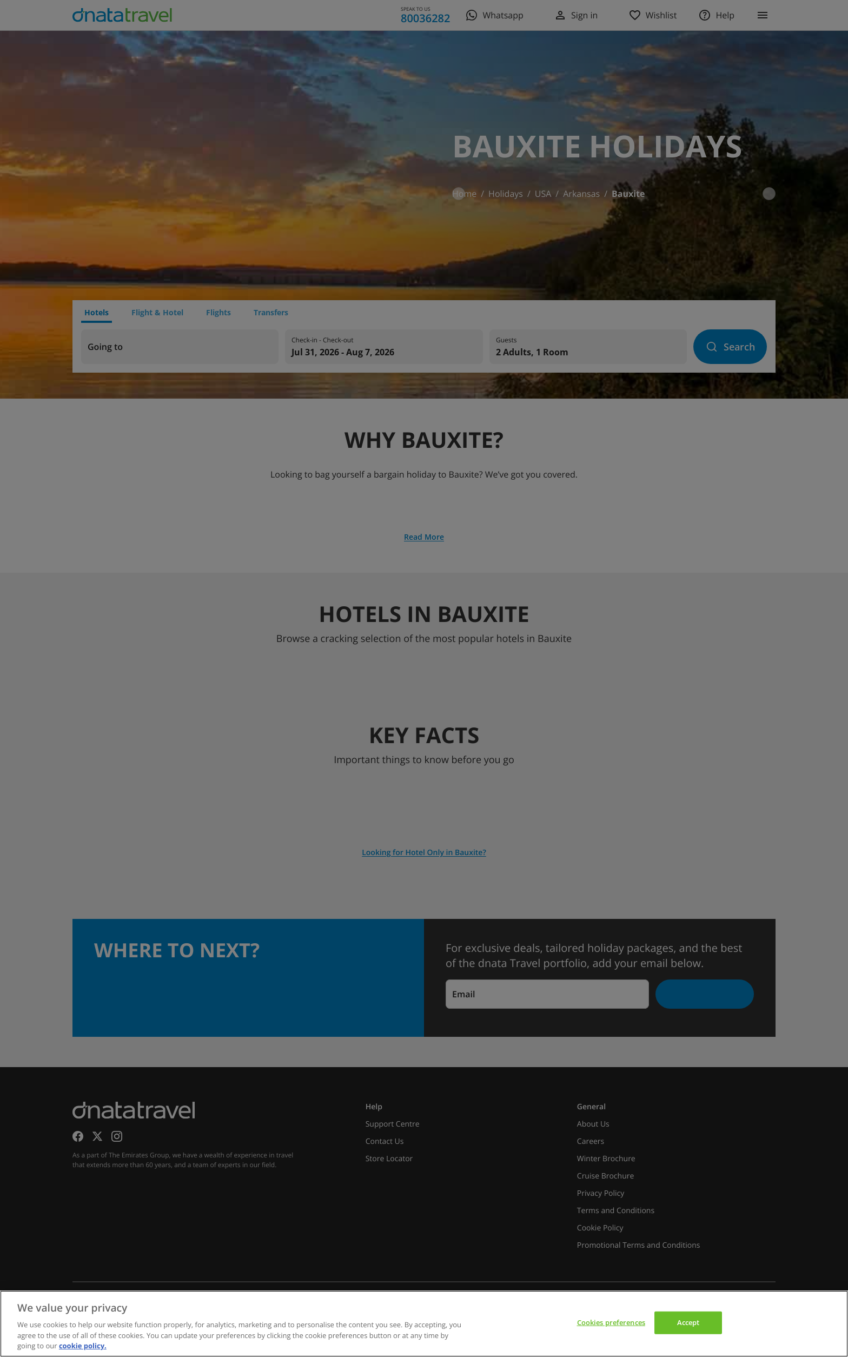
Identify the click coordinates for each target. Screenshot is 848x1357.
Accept (688, 1322)
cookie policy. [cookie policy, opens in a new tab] (83, 1346)
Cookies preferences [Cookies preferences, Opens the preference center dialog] (611, 1322)
